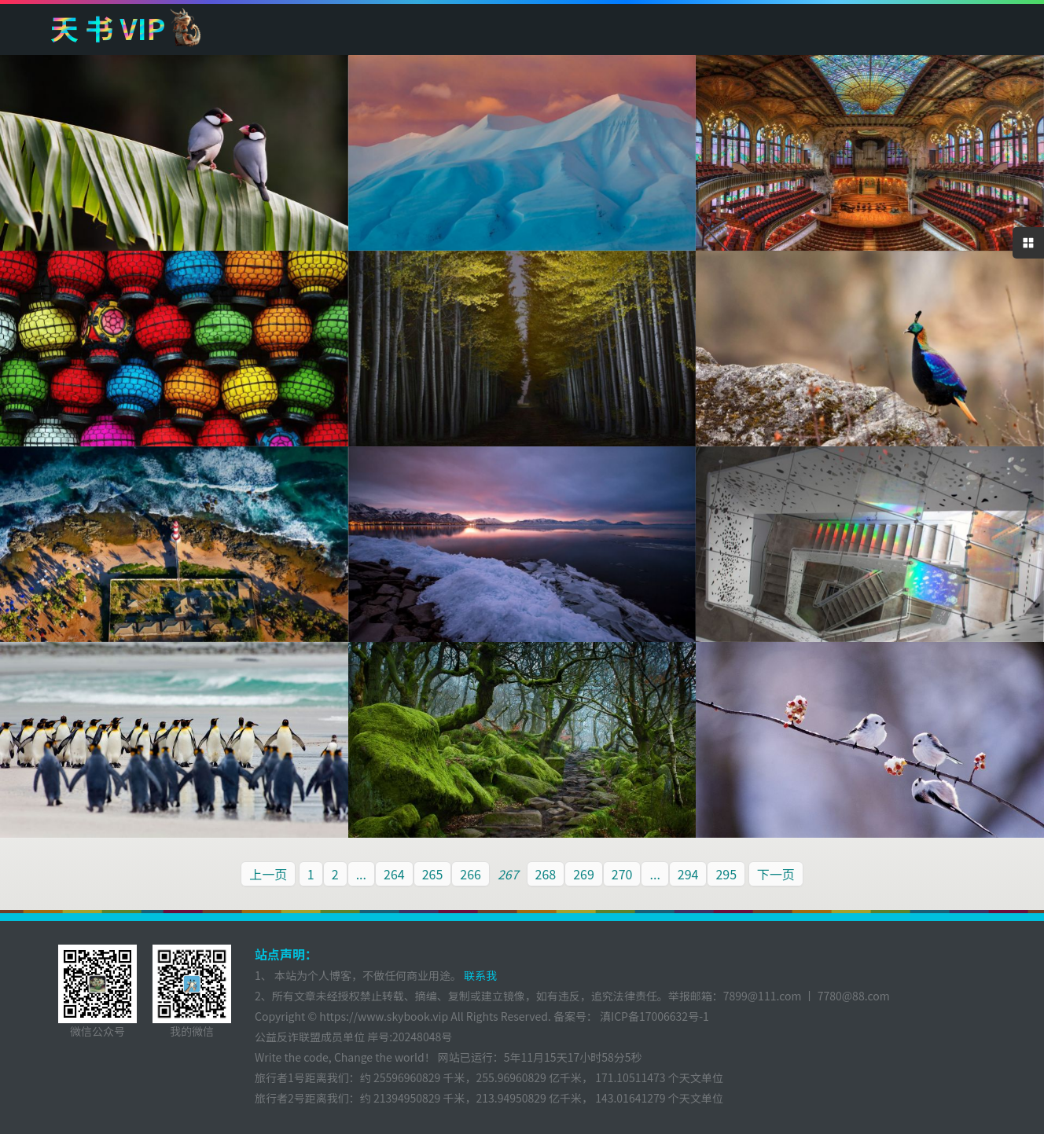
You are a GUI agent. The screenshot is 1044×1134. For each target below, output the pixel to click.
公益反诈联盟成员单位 (310, 1036)
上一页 (268, 873)
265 (432, 873)
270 (622, 873)
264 (394, 873)
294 (688, 873)
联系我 (479, 975)
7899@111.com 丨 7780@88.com (806, 996)
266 (470, 873)
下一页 (776, 873)
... (361, 873)
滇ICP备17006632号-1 (653, 1016)
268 (546, 873)
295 (726, 873)
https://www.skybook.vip (383, 1016)
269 (583, 873)
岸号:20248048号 (409, 1036)
